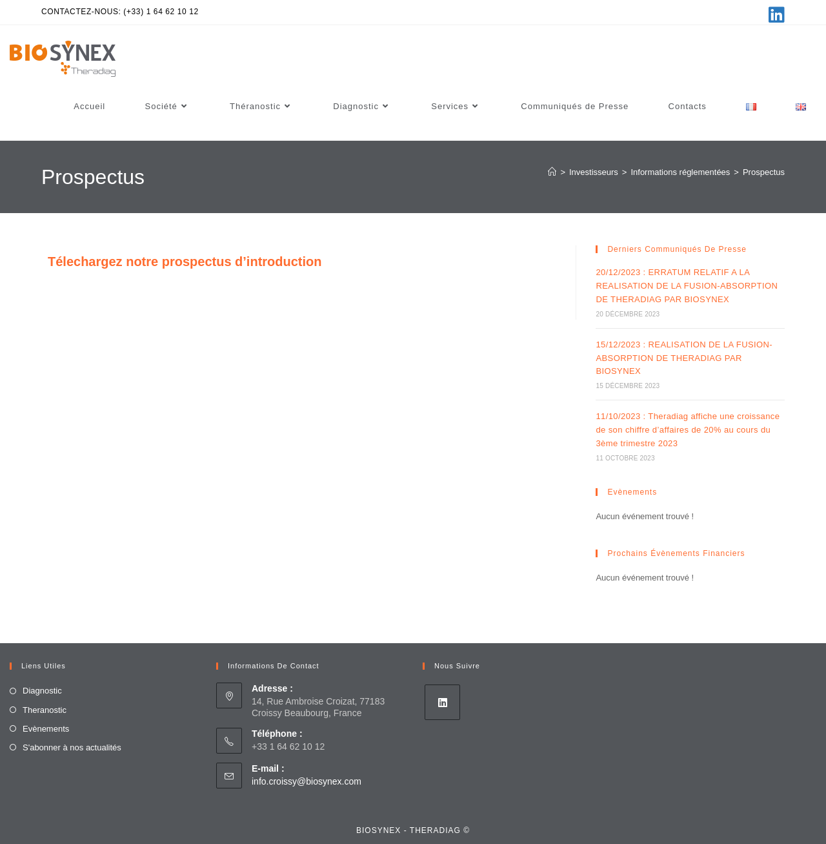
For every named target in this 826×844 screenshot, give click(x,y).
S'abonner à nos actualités (72, 747)
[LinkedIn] (442, 702)
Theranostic (44, 710)
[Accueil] (552, 172)
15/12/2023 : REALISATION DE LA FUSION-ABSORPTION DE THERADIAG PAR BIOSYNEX (684, 358)
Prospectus (764, 172)
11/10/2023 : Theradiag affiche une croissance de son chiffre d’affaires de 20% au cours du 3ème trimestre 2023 (688, 429)
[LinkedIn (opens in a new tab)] (775, 15)
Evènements (46, 729)
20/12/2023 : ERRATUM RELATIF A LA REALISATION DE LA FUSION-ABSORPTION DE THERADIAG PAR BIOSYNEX (687, 285)
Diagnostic (42, 690)
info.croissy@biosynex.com (306, 781)
